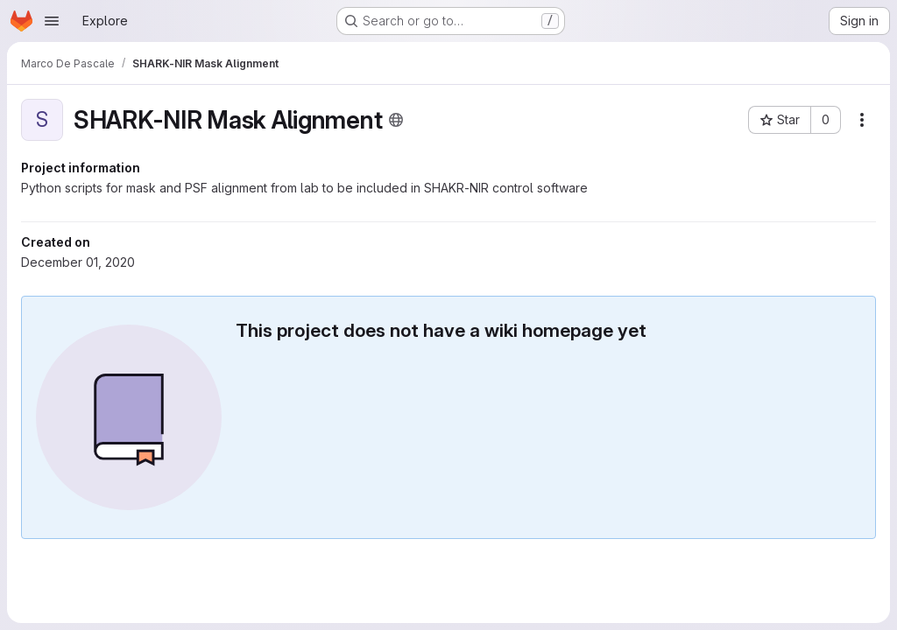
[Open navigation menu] (52, 21)
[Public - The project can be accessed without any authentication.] (396, 120)
